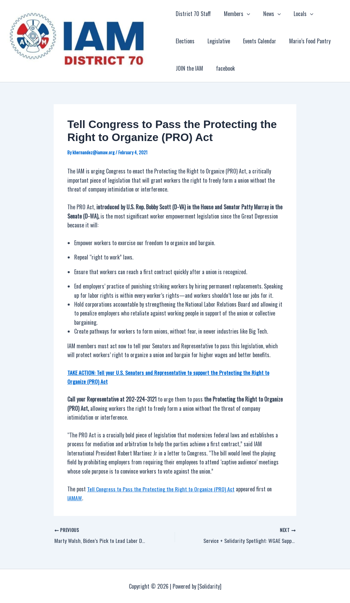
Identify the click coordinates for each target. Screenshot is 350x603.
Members (235, 13)
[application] (244, 13)
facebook (185, 68)
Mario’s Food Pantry (274, 41)
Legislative (187, 41)
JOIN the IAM (319, 41)
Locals (297, 13)
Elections (327, 14)
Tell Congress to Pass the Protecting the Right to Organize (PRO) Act (160, 489)
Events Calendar (225, 41)
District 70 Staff (193, 14)
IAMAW (74, 497)
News (268, 13)
